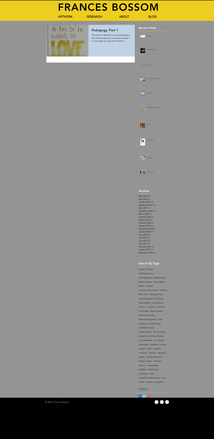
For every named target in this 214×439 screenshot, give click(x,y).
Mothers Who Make (147, 315)
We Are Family (159, 332)
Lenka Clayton (158, 303)
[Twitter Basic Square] (144, 396)
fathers (149, 361)
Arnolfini (149, 269)
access (161, 340)
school (141, 382)
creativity (157, 348)
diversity (152, 353)
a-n (154, 340)
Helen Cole (143, 294)
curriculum (143, 353)
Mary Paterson (156, 311)
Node (160, 319)
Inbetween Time (156, 294)
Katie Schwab (144, 303)
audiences (154, 344)
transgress (158, 382)
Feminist (149, 286)
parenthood (153, 369)
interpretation (153, 365)
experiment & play (154, 357)
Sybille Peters (155, 323)
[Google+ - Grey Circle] (167, 402)
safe (164, 378)
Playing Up (143, 323)
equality (142, 357)
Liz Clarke (150, 307)
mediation (143, 369)
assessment (144, 344)
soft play (149, 382)
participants (144, 373)
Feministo (163, 290)
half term (142, 365)
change (142, 348)
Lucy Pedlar (144, 311)
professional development (149, 378)
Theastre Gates (145, 332)
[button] (65, 16)
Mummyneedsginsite (147, 319)
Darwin (141, 286)
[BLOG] (152, 16)
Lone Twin (160, 307)
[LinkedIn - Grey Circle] (162, 402)
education (162, 353)
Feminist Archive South (148, 290)
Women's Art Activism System (151, 336)
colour (149, 348)
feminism (157, 361)
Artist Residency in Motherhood (152, 278)
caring (163, 344)
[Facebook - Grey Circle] (156, 402)
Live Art (142, 307)
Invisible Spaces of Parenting (151, 298)
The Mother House (146, 328)
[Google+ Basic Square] (148, 396)
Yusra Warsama (145, 340)
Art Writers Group (146, 273)
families (142, 361)
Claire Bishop (159, 282)
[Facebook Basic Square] (140, 396)
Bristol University (145, 282)
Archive (142, 269)
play (152, 373)
